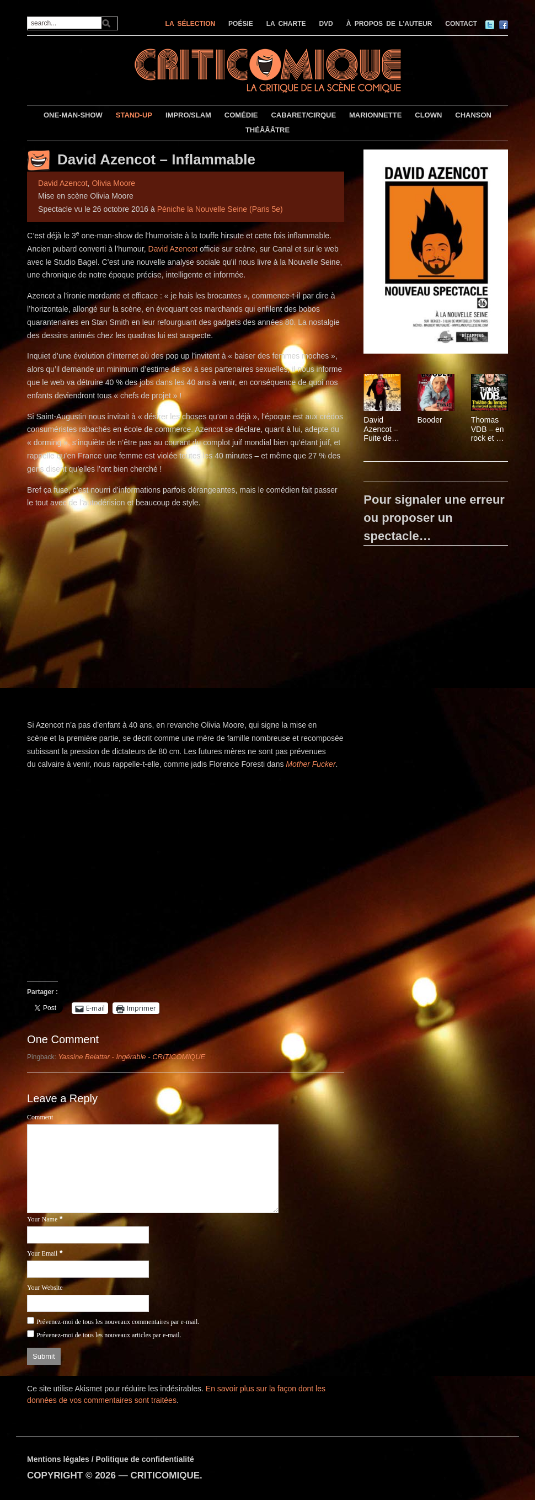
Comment (40, 1117)
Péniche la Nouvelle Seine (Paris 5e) (220, 209)
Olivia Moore (113, 183)
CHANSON (473, 115)
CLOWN (428, 115)
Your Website (45, 1287)
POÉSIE (240, 24)
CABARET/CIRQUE (303, 115)
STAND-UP (134, 115)
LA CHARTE (286, 24)
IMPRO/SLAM (188, 115)
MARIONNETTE (375, 115)
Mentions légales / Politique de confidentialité (110, 1459)
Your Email (42, 1253)
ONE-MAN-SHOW (73, 115)
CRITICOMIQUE (165, 1475)
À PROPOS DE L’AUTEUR (389, 24)
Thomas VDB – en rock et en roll (488, 429)
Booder (430, 419)
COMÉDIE (241, 115)
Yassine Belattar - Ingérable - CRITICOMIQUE (131, 1057)
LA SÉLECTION (190, 24)
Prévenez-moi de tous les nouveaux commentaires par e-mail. (117, 1322)
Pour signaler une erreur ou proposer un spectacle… (434, 518)
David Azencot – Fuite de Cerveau (380, 429)
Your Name (42, 1219)
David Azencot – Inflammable (156, 159)
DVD (326, 24)
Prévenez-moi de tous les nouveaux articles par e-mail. (108, 1335)
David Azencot (63, 183)
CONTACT (461, 24)
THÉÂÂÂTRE (267, 130)
